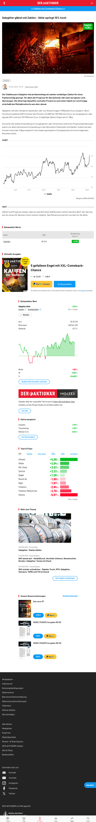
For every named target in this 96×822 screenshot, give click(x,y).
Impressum (7, 683)
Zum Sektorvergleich (28, 437)
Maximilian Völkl (31, 87)
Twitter (8, 793)
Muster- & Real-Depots (12, 741)
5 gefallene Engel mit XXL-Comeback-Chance (57, 268)
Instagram (10, 783)
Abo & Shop (7, 750)
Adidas (21, 463)
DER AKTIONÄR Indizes (12, 746)
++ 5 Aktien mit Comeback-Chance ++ (48, 8)
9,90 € (38, 636)
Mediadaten (7, 679)
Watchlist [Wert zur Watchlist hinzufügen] (26, 315)
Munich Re (23, 479)
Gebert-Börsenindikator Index (64, 401)
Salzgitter (6, 80)
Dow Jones (42, 453)
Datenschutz (8, 692)
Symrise (22, 471)
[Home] (56, 819)
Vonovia (22, 494)
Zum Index (24, 411)
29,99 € (38, 615)
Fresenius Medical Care (28, 490)
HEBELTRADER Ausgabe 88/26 (47, 643)
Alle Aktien (7, 724)
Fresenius (22, 487)
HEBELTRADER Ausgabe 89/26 (47, 622)
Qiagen (21, 475)
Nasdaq (29, 453)
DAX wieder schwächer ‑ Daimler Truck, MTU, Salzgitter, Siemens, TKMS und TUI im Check (44, 570)
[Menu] (92, 3)
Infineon (22, 459)
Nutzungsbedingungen (12, 688)
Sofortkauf (41, 284)
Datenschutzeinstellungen (14, 701)
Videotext (6, 705)
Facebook (10, 788)
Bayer (21, 483)
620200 (22, 309)
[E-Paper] (40, 819)
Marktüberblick (9, 737)
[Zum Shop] (24, 819)
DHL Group (23, 467)
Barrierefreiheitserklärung (14, 697)
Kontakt (9, 772)
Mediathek (7, 728)
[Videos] (8, 819)
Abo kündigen (8, 714)
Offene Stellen (8, 710)
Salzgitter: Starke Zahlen (30, 550)
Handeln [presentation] (90, 785)
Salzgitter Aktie (24, 306)
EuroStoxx (73, 453)
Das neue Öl (38, 601)
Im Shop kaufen (65, 284)
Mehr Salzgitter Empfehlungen (65, 578)
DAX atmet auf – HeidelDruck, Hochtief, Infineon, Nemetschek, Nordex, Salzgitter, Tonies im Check (47, 559)
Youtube (9, 777)
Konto (83, 290)
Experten (6, 732)
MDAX (53, 453)
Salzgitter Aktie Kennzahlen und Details (34, 381)
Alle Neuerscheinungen (70, 596)
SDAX (63, 453)
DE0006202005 (34, 309)
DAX (20, 453)
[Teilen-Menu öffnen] (72, 819)
